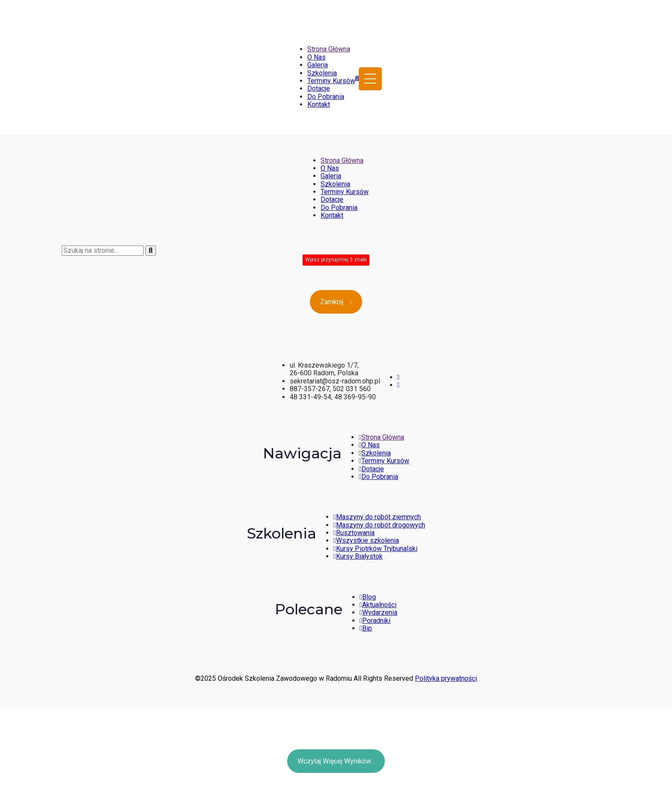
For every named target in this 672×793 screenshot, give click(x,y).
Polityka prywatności (446, 678)
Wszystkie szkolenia (366, 540)
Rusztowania (354, 533)
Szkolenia (322, 73)
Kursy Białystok (358, 556)
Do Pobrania (325, 97)
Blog (368, 597)
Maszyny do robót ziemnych (377, 517)
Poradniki (375, 620)
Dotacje (318, 88)
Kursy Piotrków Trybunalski (375, 549)
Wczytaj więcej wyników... (336, 761)
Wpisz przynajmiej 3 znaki (336, 260)
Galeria (317, 65)
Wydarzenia (378, 612)
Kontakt (318, 104)
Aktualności (378, 605)
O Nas (316, 57)
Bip (366, 628)
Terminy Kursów (331, 81)
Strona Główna (328, 49)
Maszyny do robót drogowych (379, 525)
